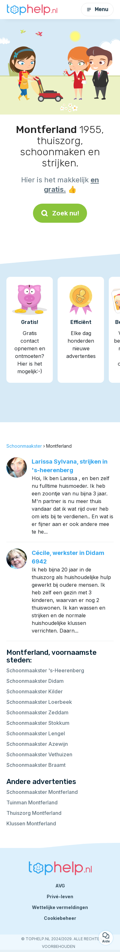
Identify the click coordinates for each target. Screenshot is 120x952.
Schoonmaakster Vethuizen (39, 754)
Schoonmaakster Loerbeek (39, 702)
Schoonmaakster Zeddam (37, 712)
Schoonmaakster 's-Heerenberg (45, 670)
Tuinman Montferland (32, 802)
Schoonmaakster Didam (35, 681)
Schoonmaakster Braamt (36, 765)
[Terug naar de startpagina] (32, 10)
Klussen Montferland (31, 823)
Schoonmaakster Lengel (35, 733)
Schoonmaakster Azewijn (37, 744)
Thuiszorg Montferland (33, 813)
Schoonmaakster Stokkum (37, 723)
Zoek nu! (60, 213)
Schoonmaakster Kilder (34, 691)
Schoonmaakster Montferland (42, 792)
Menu (97, 9)
